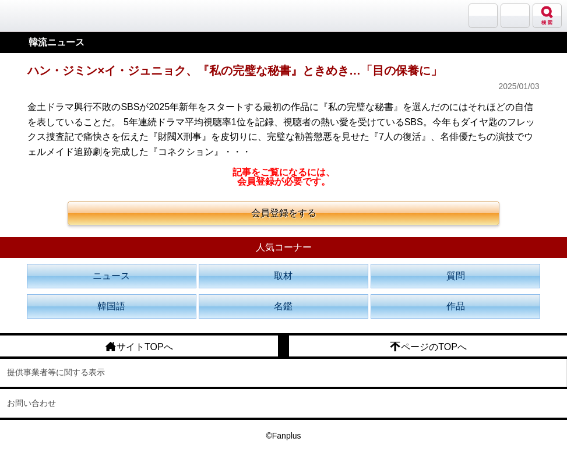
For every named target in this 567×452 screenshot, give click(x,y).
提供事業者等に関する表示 (56, 372)
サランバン (483, 15)
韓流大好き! (39, 15)
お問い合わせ (31, 403)
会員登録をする (283, 213)
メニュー (515, 15)
